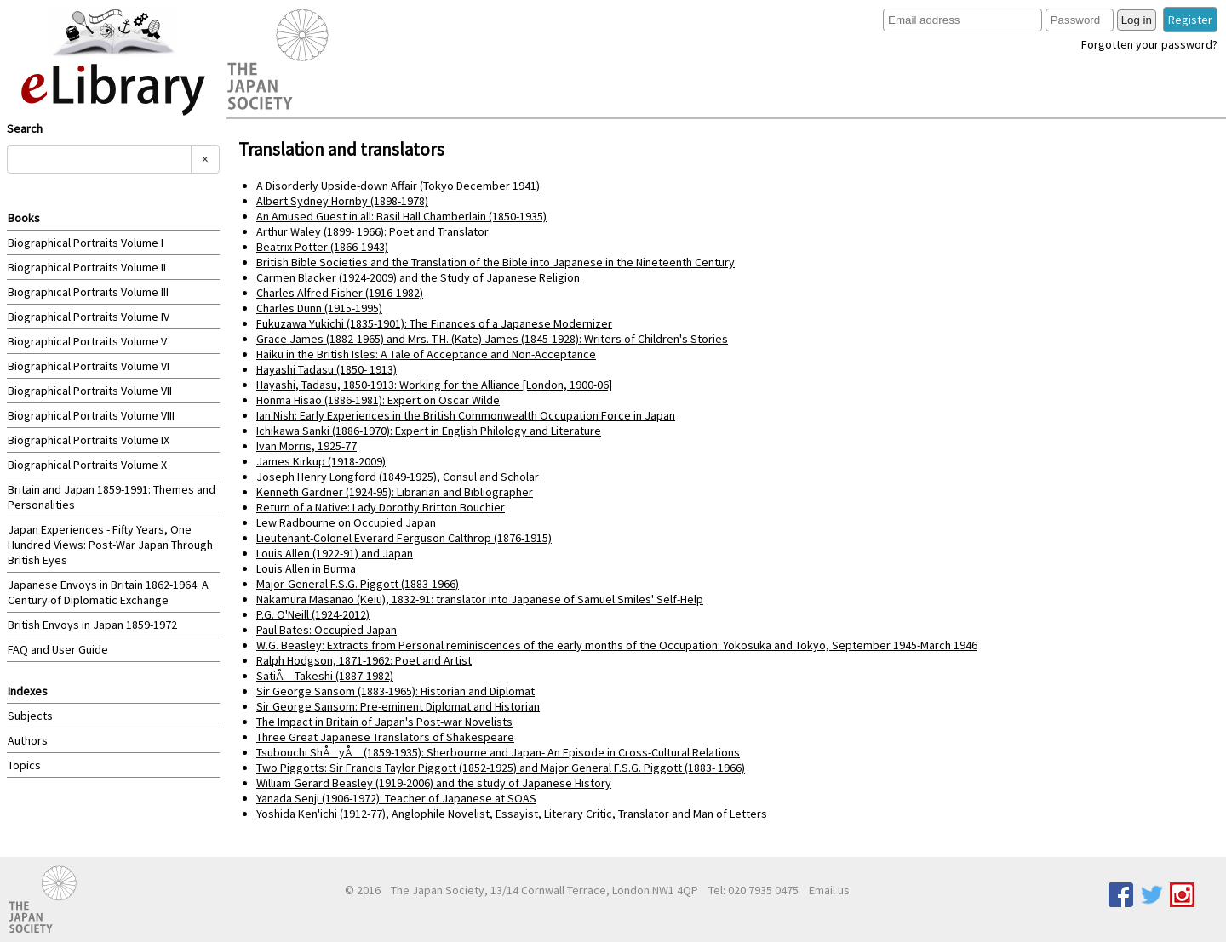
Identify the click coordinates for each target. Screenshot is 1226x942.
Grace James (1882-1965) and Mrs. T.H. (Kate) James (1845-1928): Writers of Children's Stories (492, 338)
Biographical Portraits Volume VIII (91, 415)
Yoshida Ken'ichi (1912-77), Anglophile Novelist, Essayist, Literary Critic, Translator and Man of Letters (511, 813)
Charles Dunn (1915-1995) (319, 308)
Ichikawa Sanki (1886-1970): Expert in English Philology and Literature (428, 430)
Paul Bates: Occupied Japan (326, 629)
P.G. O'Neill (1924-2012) (313, 614)
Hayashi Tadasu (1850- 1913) (326, 369)
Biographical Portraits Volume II (87, 267)
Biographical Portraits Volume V (87, 341)
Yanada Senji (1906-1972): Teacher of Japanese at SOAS (396, 798)
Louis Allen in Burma (306, 568)
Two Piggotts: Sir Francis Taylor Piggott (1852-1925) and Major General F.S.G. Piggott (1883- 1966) (500, 767)
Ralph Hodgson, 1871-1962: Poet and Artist (364, 660)
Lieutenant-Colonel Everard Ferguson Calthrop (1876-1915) (404, 537)
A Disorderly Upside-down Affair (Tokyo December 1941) (398, 185)
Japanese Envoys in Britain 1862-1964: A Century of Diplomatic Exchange (108, 592)
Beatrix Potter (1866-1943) (322, 246)
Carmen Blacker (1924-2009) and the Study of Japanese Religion (418, 277)
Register (1190, 19)
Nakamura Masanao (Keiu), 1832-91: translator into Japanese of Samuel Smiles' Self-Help (479, 599)
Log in (1136, 20)
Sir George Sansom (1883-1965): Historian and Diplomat (395, 691)
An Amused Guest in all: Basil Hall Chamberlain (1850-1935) (401, 216)
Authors (28, 740)
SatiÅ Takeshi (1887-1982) (324, 675)
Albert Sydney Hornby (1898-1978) (342, 200)
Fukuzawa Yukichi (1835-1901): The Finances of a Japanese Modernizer (434, 323)
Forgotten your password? (1149, 44)
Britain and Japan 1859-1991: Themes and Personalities (111, 497)
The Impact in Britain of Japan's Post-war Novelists (384, 721)
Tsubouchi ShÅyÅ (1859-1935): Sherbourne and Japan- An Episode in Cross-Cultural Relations (498, 752)
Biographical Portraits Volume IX (88, 440)
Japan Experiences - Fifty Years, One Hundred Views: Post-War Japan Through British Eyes (110, 545)
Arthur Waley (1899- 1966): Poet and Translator (372, 231)
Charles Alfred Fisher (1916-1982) (339, 292)
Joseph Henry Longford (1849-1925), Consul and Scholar (397, 476)
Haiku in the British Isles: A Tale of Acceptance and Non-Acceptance (426, 354)
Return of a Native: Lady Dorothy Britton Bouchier (380, 507)
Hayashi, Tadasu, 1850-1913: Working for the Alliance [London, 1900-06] (434, 384)
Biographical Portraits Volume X (87, 464)
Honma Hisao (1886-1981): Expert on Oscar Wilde (378, 400)
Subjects (30, 715)
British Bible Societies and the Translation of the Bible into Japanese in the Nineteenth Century (495, 262)
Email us (829, 890)
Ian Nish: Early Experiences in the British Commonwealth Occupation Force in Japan (465, 415)
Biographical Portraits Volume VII (90, 390)
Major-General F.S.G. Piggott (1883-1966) (357, 583)
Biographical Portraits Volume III (88, 292)
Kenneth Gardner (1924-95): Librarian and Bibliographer (394, 492)
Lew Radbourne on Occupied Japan (346, 522)
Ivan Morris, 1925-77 (306, 446)
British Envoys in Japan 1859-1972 (92, 624)
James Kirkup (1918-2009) (321, 461)
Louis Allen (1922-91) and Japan (334, 553)
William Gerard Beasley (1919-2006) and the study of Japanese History (433, 783)
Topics (24, 765)
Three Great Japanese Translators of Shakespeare (385, 737)
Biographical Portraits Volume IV (88, 316)
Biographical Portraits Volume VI (88, 366)
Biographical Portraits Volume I (85, 242)
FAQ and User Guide (58, 649)
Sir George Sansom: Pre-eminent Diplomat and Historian (398, 706)
